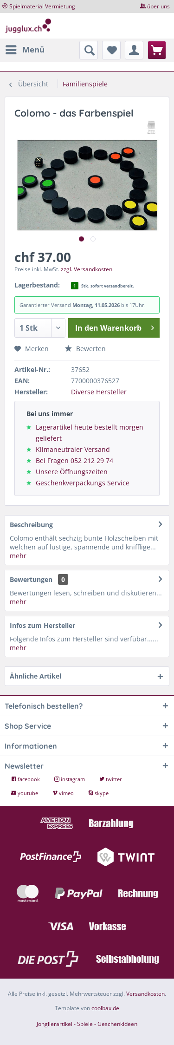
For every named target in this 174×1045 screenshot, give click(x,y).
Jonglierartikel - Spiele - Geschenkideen (87, 1024)
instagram (70, 779)
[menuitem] (24, 49)
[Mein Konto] (134, 50)
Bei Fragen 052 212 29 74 (74, 460)
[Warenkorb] (157, 50)
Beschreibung (31, 524)
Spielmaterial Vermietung (42, 6)
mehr (18, 555)
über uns (158, 6)
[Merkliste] (111, 50)
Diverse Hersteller (99, 391)
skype (98, 793)
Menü (25, 48)
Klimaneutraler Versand (73, 449)
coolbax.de (105, 1008)
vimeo (63, 793)
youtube (25, 793)
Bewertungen (31, 579)
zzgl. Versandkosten (86, 269)
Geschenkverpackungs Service (82, 482)
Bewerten (85, 348)
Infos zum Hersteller (42, 625)
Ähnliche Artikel (35, 676)
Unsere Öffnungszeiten (72, 471)
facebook (26, 779)
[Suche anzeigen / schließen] (88, 50)
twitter (110, 779)
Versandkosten (145, 994)
